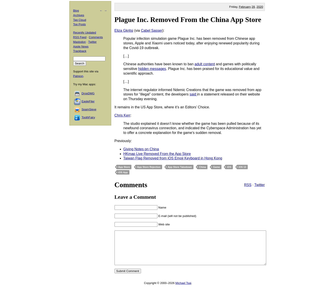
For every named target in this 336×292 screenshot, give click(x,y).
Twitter (259, 185)
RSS (247, 185)
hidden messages (152, 69)
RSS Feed (80, 37)
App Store (124, 167)
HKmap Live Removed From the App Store (157, 154)
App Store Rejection (149, 167)
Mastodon (79, 42)
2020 (260, 6)
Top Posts (79, 24)
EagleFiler (88, 101)
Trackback (79, 51)
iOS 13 (242, 167)
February (245, 6)
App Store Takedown (180, 167)
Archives (78, 15)
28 (253, 6)
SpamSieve (89, 109)
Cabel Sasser (151, 30)
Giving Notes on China (141, 149)
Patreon (78, 76)
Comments (96, 37)
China (202, 167)
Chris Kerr (123, 115)
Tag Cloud (79, 20)
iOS (229, 167)
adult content (205, 64)
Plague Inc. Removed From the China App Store (188, 20)
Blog (76, 10)
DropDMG (88, 93)
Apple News (81, 46)
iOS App (123, 172)
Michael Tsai (183, 289)
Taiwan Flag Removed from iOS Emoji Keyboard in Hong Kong (172, 158)
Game (216, 167)
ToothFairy (88, 117)
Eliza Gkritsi (124, 30)
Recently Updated (84, 32)
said (193, 94)
